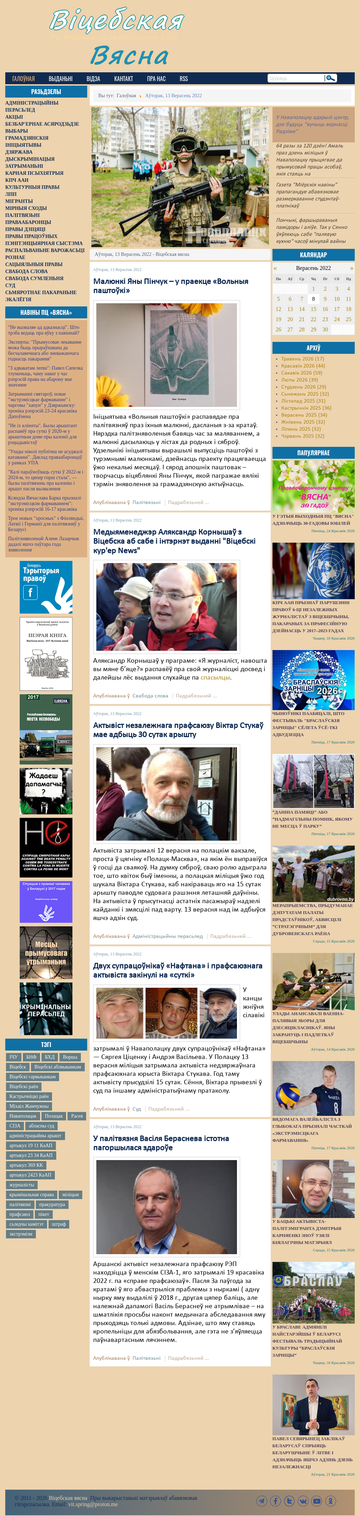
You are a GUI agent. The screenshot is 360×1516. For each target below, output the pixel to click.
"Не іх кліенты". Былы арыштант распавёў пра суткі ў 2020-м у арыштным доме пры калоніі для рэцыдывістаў (42, 434)
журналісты (21, 1184)
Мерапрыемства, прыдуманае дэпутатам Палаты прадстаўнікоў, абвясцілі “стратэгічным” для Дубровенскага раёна (312, 919)
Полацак (54, 1116)
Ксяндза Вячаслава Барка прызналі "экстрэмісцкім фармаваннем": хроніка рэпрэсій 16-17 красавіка (44, 503)
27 (290, 329)
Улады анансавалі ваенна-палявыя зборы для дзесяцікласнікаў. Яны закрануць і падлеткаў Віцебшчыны (308, 1027)
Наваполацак (23, 1116)
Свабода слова (150, 696)
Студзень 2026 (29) (303, 387)
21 (301, 319)
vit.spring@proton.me (93, 1504)
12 (278, 309)
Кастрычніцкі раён (29, 1096)
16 (325, 309)
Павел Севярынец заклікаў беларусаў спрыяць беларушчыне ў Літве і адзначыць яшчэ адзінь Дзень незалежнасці (312, 1452)
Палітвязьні (147, 502)
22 (313, 319)
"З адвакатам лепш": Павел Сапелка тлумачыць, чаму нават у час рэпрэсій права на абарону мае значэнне (45, 376)
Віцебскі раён (23, 1086)
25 (349, 319)
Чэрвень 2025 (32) (302, 436)
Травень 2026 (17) (302, 359)
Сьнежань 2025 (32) (305, 394)
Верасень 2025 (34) (304, 415)
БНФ (31, 1057)
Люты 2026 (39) (299, 380)
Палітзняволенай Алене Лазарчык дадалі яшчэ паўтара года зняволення (43, 544)
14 (301, 309)
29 (313, 329)
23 (325, 319)
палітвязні (20, 1204)
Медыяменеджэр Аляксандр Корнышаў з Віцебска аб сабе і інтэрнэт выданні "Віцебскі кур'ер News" (174, 541)
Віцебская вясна (68, 1498)
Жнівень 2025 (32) (303, 422)
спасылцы (215, 677)
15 (313, 309)
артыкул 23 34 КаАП (31, 1155)
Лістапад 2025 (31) (303, 401)
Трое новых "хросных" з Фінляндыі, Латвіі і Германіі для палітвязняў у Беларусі (46, 524)
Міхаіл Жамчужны (29, 1106)
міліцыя (70, 1194)
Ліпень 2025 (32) (301, 429)
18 (349, 309)
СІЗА (14, 1125)
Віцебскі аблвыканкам (57, 1067)
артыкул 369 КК (26, 1165)
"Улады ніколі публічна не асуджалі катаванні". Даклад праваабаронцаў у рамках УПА (45, 457)
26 (278, 329)
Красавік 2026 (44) (303, 366)
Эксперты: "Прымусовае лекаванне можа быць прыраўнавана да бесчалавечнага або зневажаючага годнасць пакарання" (45, 350)
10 (337, 299)
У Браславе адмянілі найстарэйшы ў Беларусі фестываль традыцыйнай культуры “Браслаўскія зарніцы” (307, 1341)
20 (290, 319)
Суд (137, 1109)
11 (348, 299)
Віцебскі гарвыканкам (32, 1076)
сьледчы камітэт (26, 1224)
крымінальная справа (31, 1194)
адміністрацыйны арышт (35, 1135)
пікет (43, 1214)
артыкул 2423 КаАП (30, 1175)
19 (278, 319)
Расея (77, 1116)
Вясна (128, 54)
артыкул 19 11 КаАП (30, 1145)
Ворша (70, 1057)
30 (325, 329)
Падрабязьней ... (188, 502)
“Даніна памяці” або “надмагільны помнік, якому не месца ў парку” (312, 819)
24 (337, 319)
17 (337, 309)
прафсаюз (19, 1214)
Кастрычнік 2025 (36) (306, 408)
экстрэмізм (20, 1234)
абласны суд (41, 1125)
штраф (59, 1224)
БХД (49, 1057)
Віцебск (17, 1067)
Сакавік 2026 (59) (301, 373)
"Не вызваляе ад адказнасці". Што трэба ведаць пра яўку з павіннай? (43, 330)
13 (290, 309)
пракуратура (52, 1204)
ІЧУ (13, 1057)
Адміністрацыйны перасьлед (168, 936)
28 (301, 329)
